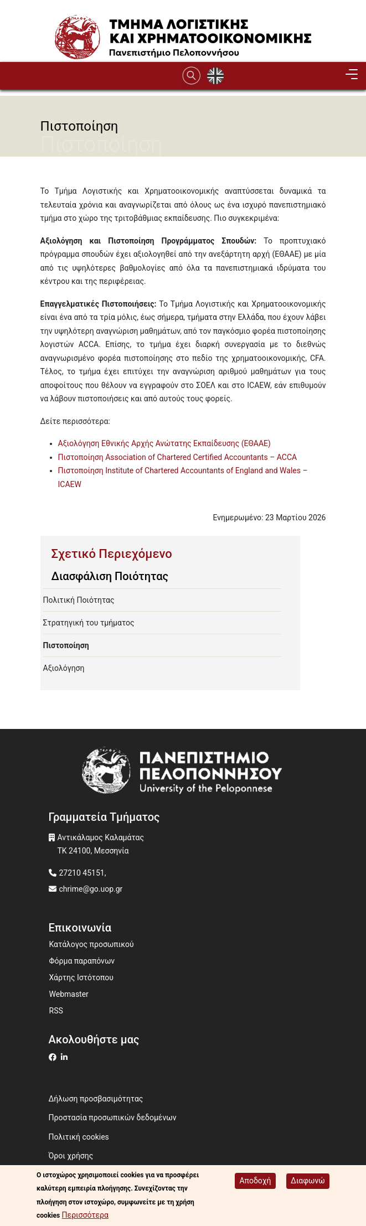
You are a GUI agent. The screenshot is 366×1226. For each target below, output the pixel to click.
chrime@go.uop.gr (91, 888)
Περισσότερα (85, 1215)
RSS (56, 1010)
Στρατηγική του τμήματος (89, 622)
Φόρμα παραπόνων (82, 960)
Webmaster (69, 994)
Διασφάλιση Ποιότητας (109, 576)
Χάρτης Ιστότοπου (81, 977)
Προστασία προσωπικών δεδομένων (113, 1117)
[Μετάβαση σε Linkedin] (65, 1057)
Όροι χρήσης (71, 1155)
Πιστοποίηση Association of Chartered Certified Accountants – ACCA (177, 457)
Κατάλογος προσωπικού (91, 944)
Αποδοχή (255, 1180)
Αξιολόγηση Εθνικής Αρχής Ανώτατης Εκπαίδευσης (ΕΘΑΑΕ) (164, 443)
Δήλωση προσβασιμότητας (96, 1098)
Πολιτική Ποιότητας (79, 600)
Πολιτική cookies (79, 1136)
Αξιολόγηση (64, 668)
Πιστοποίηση (66, 645)
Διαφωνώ (308, 1180)
